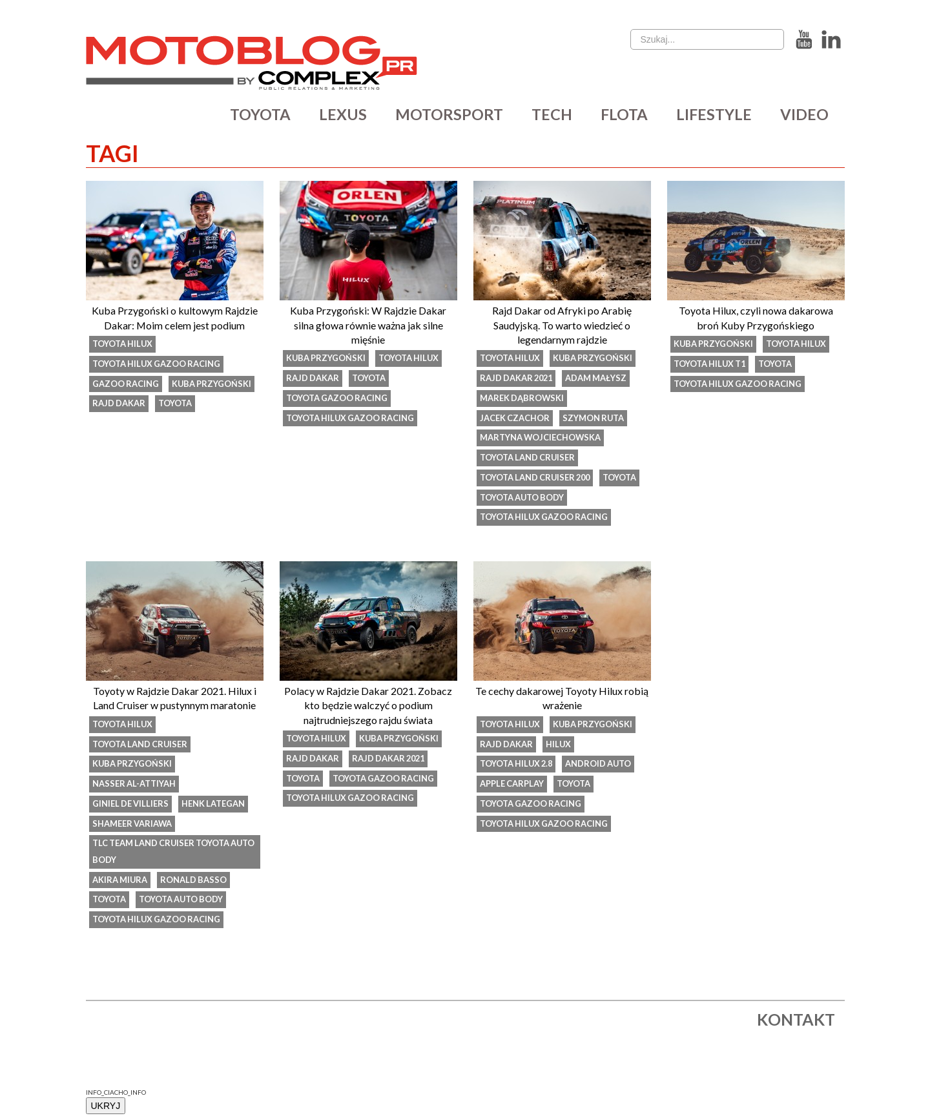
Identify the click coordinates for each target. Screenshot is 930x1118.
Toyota (175, 404)
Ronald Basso (195, 883)
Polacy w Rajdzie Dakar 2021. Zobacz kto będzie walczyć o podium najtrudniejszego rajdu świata (368, 706)
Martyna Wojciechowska (541, 438)
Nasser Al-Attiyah (134, 786)
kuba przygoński (212, 384)
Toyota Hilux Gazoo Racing (157, 364)
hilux (559, 746)
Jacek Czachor (515, 418)
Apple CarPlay (512, 786)
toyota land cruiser (528, 458)
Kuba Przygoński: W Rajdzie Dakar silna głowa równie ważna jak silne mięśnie (368, 325)
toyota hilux (123, 344)
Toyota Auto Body (523, 498)
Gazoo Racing (126, 384)
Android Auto (602, 766)
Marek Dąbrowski (522, 398)
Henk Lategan (215, 806)
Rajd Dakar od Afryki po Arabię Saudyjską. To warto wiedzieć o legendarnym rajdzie (562, 325)
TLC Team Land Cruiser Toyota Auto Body (162, 854)
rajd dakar (119, 404)
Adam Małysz (600, 378)
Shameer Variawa (132, 826)
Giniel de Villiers (131, 806)
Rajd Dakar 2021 (518, 378)
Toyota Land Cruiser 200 (537, 478)
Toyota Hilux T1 (711, 364)
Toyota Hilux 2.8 (517, 766)
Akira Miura (120, 883)
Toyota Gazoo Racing (337, 398)
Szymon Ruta (594, 418)
